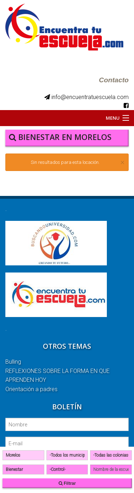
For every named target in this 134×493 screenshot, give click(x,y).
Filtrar (67, 483)
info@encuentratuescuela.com (86, 97)
